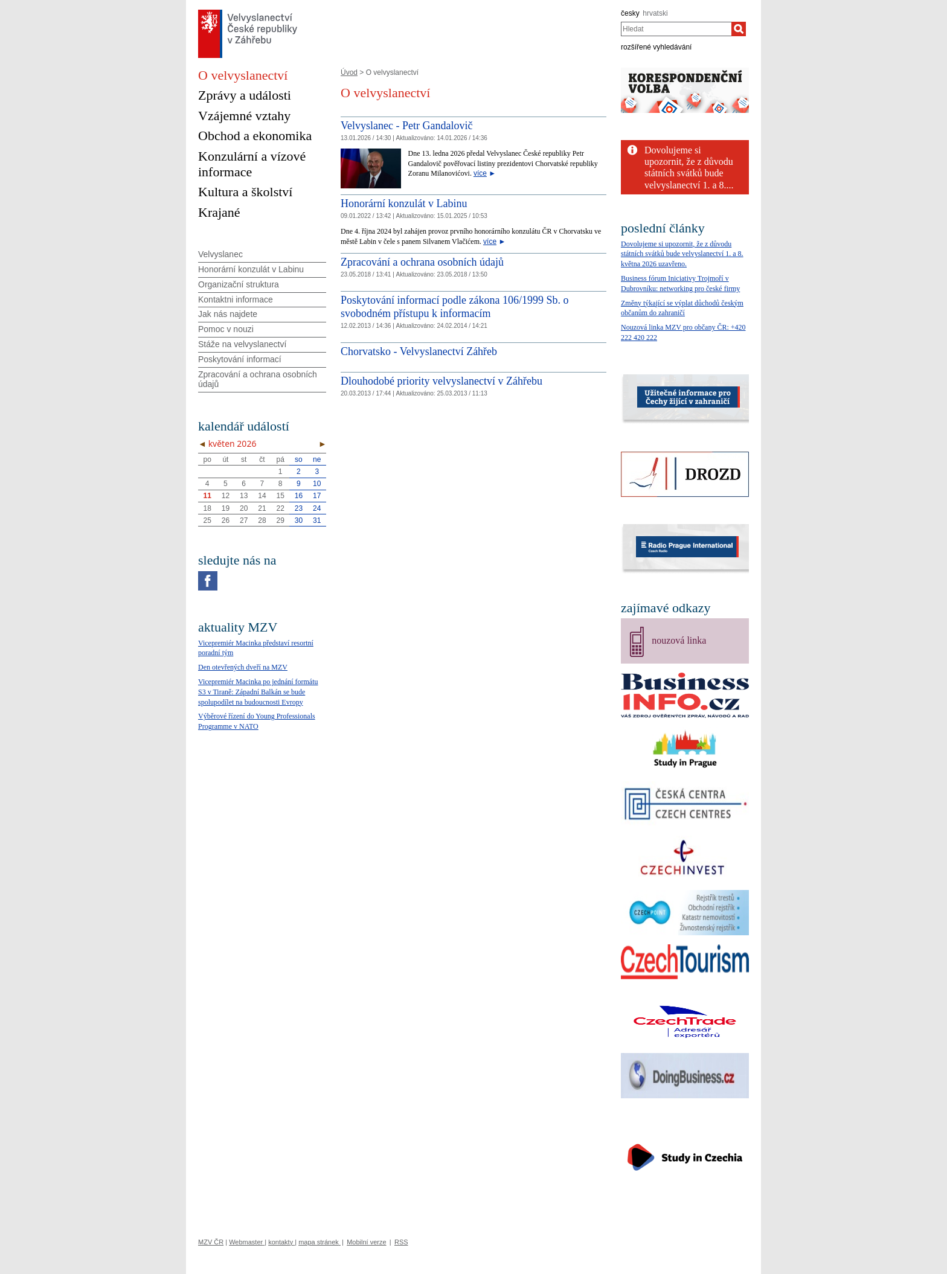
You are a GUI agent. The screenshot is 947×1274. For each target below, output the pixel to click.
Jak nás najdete (227, 314)
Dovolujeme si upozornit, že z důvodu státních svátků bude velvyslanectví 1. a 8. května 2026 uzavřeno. (682, 254)
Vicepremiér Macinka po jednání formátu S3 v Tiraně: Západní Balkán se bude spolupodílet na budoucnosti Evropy (258, 691)
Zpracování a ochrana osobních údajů (422, 262)
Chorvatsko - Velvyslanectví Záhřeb (419, 351)
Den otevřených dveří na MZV (242, 667)
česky (630, 13)
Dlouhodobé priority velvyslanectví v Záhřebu (441, 381)
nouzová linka (679, 640)
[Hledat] (738, 29)
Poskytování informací (239, 359)
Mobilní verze (366, 1242)
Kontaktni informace (235, 299)
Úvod (349, 72)
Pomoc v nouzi (226, 329)
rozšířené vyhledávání (656, 47)
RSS (401, 1242)
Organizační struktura (238, 284)
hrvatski (655, 13)
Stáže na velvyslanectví (242, 344)
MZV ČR (210, 1242)
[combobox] (676, 29)
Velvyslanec (220, 254)
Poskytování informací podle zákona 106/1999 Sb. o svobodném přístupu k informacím (454, 306)
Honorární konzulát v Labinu (404, 203)
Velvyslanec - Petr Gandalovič (406, 126)
